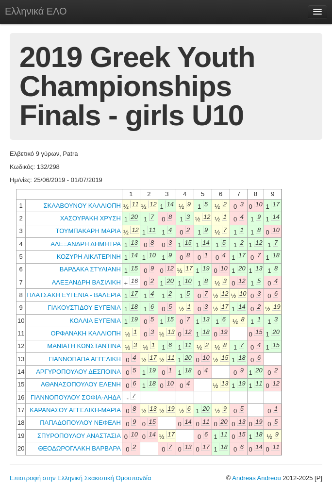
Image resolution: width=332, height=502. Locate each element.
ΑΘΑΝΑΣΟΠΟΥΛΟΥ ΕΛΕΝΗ (81, 384)
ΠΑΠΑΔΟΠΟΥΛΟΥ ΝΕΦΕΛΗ (80, 422)
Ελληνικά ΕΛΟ (36, 11)
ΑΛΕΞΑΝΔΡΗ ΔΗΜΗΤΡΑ (85, 244)
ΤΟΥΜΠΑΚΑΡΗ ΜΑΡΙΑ (87, 230)
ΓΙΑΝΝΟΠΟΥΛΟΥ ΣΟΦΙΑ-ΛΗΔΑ (76, 397)
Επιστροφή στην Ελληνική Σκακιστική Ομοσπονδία (80, 478)
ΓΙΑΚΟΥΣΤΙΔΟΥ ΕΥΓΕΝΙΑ (84, 307)
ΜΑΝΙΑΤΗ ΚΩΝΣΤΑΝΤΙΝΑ (84, 346)
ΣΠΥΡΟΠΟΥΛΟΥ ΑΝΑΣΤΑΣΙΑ (79, 435)
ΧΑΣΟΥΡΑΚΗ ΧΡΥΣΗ (90, 218)
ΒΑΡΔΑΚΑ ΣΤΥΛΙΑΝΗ (90, 269)
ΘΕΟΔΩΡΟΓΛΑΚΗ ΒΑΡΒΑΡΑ (79, 448)
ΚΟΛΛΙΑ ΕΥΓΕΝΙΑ (95, 320)
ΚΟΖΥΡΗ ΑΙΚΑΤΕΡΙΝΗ (89, 256)
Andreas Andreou (256, 478)
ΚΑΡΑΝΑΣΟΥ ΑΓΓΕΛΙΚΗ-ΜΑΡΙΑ (75, 410)
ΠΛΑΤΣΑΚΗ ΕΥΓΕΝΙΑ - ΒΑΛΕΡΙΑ (73, 295)
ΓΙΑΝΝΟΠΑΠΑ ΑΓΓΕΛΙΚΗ (85, 359)
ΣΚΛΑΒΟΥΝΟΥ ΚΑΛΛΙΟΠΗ (81, 205)
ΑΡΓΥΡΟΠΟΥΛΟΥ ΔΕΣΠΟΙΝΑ (78, 371)
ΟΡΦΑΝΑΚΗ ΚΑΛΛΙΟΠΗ (86, 333)
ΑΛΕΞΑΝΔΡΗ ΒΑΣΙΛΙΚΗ (86, 282)
